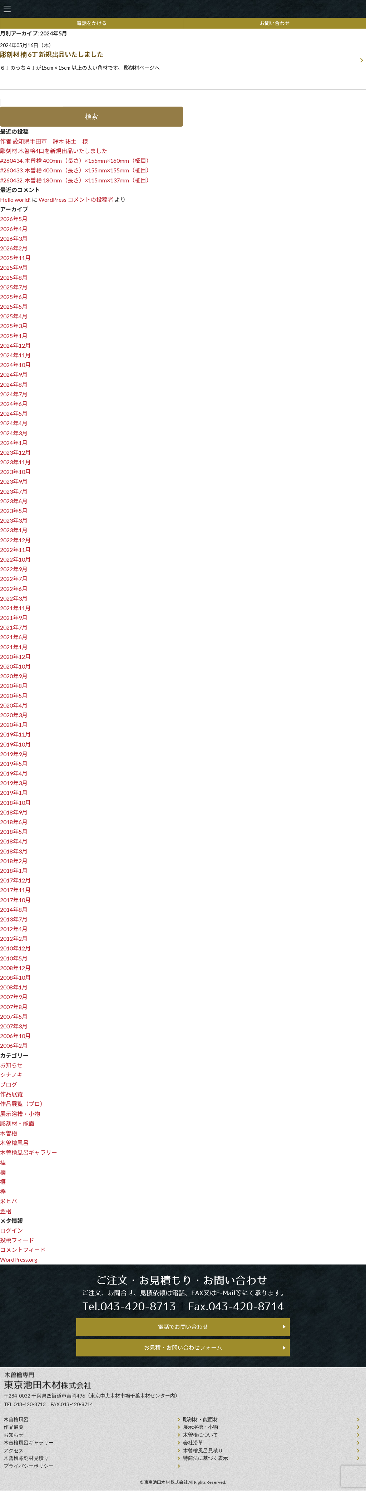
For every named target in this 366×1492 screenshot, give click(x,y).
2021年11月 (15, 608)
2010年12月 (15, 948)
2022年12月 (15, 540)
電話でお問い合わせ (183, 1327)
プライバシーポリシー (29, 1467)
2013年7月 (14, 919)
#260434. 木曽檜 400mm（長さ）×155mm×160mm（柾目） (76, 160)
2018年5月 (14, 831)
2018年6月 (14, 821)
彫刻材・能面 (17, 1123)
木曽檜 (8, 1133)
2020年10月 (15, 666)
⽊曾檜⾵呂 (16, 1421)
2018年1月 (14, 870)
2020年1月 (14, 724)
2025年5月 (14, 306)
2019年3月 (14, 782)
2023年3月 (14, 520)
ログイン (11, 1230)
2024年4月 (14, 423)
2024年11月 (15, 355)
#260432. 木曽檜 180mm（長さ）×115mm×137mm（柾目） (76, 180)
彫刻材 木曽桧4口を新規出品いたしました (53, 150)
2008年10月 (15, 977)
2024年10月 (15, 364)
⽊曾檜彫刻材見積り (26, 1459)
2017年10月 (15, 899)
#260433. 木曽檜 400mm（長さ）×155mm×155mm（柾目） (76, 170)
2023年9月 (14, 481)
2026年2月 (14, 248)
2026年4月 (14, 228)
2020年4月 (14, 705)
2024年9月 (14, 374)
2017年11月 (15, 889)
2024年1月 (14, 442)
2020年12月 (15, 656)
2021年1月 (14, 647)
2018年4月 (14, 841)
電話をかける (92, 23)
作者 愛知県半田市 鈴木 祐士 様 (44, 141)
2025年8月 (14, 277)
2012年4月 (14, 928)
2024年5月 (14, 413)
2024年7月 (14, 394)
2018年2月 (14, 860)
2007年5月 (14, 1016)
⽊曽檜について (200, 1436)
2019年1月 (14, 792)
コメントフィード (23, 1249)
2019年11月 (15, 734)
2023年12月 (15, 452)
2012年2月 (14, 938)
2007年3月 (14, 1026)
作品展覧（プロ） (23, 1103)
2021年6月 (14, 637)
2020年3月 (14, 714)
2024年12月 (15, 345)
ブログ (8, 1084)
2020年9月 (14, 675)
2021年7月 (14, 627)
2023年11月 (15, 462)
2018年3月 (14, 851)
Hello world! (15, 199)
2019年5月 (14, 763)
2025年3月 (14, 325)
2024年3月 (14, 433)
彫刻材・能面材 (200, 1421)
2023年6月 (14, 501)
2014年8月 (14, 909)
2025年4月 (14, 316)
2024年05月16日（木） (178, 57)
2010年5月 (14, 958)
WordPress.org (19, 1259)
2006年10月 (15, 1035)
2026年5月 (14, 218)
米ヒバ (8, 1201)
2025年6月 (14, 296)
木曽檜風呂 (14, 1142)
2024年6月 (14, 403)
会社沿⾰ (193, 1444)
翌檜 (5, 1211)
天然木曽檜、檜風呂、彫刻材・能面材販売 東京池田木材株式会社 (183, 9)
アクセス (14, 1452)
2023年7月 (14, 491)
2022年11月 (15, 549)
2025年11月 (15, 257)
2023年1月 (14, 530)
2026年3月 (14, 238)
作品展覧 (11, 1094)
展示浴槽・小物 (20, 1113)
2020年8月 (14, 685)
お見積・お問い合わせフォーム (183, 1348)
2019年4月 (14, 773)
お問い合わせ (275, 23)
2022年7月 (14, 578)
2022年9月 (14, 569)
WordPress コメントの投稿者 (76, 199)
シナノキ (11, 1074)
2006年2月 (14, 1045)
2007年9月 (14, 996)
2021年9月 (14, 617)
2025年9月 (14, 267)
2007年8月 (14, 1006)
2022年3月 (14, 598)
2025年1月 (14, 335)
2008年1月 (14, 987)
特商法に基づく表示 (205, 1459)
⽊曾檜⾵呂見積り (203, 1452)
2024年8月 (14, 384)
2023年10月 (15, 471)
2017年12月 (15, 880)
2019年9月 (14, 753)
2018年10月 (15, 802)
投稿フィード (17, 1240)
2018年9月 (14, 812)
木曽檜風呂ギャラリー (28, 1152)
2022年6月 (14, 588)
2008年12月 (15, 967)
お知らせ (11, 1065)
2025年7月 (14, 287)
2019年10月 (15, 744)
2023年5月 (14, 510)
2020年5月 (14, 695)
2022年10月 (15, 559)
